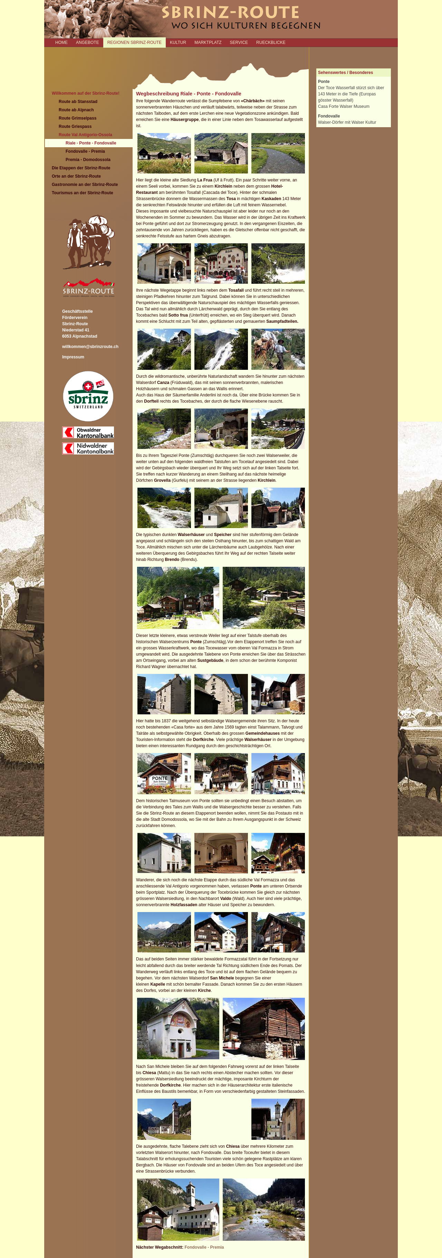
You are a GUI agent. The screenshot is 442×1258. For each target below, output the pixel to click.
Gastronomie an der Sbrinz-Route (85, 184)
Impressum (73, 357)
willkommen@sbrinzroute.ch (90, 346)
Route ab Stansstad (78, 101)
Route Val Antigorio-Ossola (85, 134)
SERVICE (239, 42)
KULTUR (178, 42)
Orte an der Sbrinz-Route (76, 176)
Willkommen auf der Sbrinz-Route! (85, 93)
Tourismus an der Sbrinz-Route (82, 192)
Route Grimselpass (77, 118)
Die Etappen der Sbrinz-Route (81, 168)
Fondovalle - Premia (85, 151)
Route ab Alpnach (76, 109)
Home (61, 42)
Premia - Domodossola (88, 159)
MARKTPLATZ (207, 42)
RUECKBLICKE (271, 42)
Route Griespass (75, 126)
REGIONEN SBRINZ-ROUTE (134, 42)
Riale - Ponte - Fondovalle (91, 143)
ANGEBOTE (87, 42)
